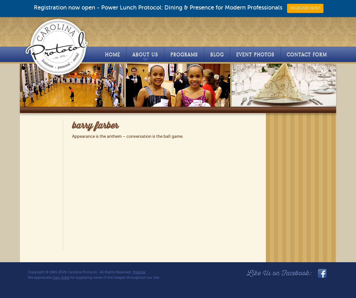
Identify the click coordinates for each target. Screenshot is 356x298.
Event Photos (255, 55)
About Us (145, 56)
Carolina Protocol (57, 47)
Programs (184, 55)
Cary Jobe (60, 278)
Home (112, 55)
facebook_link (321, 273)
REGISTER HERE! (305, 8)
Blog (217, 55)
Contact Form (307, 55)
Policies (139, 272)
